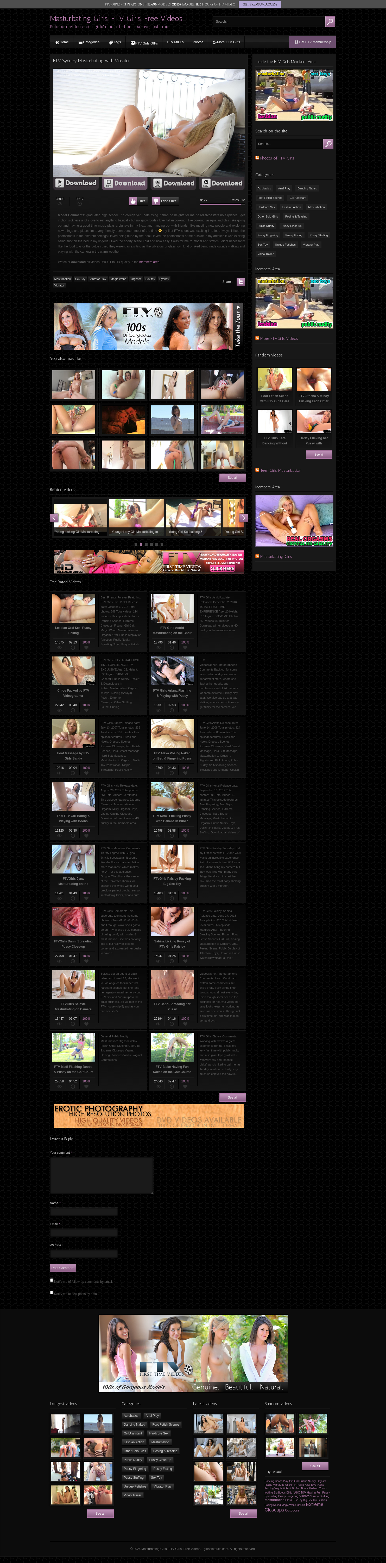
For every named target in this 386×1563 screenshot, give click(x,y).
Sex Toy (263, 244)
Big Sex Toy (310, 1506)
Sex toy (299, 1498)
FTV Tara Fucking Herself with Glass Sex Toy (73, 454)
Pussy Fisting (293, 235)
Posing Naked (273, 1511)
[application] (149, 123)
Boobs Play (281, 1487)
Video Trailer (266, 254)
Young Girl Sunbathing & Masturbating (194, 517)
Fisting (268, 1491)
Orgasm (321, 1487)
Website (55, 1251)
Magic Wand (289, 1511)
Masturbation (316, 207)
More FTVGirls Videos (279, 338)
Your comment (61, 1152)
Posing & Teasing (296, 216)
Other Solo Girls (268, 216)
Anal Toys (310, 1491)
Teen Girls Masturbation (280, 470)
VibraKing (278, 1491)
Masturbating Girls (276, 556)
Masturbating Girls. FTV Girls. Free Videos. (116, 18)
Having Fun (314, 1498)
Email (55, 1230)
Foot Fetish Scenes (270, 197)
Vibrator (305, 1502)
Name (55, 1209)
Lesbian (322, 1506)
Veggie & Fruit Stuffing (287, 1494)
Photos (198, 42)
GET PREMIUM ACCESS (260, 4)
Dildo (289, 1498)
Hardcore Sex (266, 207)
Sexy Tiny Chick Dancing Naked (123, 454)
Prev (54, 518)
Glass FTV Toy (293, 1506)
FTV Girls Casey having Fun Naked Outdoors (172, 419)
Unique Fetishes (285, 244)
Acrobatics (264, 188)
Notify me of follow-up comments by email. (83, 1288)
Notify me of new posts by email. (76, 1300)
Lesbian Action (291, 207)
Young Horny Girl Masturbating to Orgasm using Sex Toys (138, 517)
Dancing (269, 1487)
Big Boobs (280, 1498)
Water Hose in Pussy (172, 454)
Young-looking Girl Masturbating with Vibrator (81, 517)
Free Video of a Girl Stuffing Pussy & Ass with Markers (123, 384)
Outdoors (292, 1517)
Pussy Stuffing (319, 235)
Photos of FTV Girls (277, 158)
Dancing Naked (307, 188)
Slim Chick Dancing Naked (172, 384)
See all (232, 478)
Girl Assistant (297, 197)
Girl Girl (294, 1487)
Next (243, 518)
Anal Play (284, 188)
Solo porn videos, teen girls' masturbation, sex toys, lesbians (109, 26)
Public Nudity (266, 225)
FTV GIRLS (113, 4)
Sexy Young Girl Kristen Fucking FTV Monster (222, 454)
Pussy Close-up (292, 225)
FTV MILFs (175, 42)
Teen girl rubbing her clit (73, 384)
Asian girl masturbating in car (222, 384)
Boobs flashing (309, 1494)
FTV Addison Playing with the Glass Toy (73, 419)
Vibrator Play (311, 244)
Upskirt (301, 1511)
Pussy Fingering (268, 235)
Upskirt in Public (294, 1491)
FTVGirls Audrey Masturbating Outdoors (222, 419)
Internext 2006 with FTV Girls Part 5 (123, 419)
